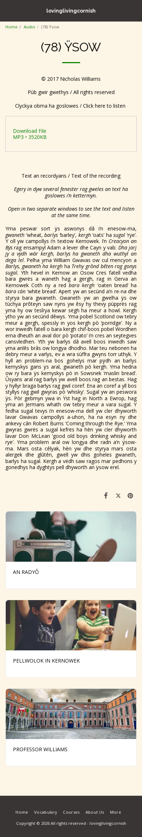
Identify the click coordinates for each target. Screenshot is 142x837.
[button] (8, 10)
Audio (29, 26)
